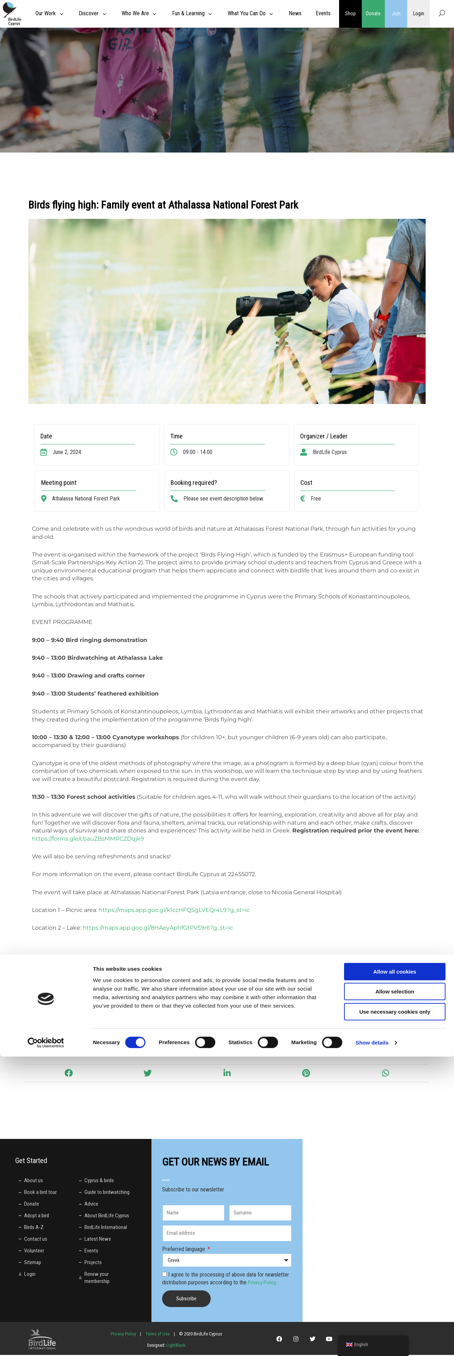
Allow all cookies (394, 1271)
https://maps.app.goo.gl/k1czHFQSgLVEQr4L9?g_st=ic (174, 910)
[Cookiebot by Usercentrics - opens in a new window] (46, 1342)
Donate (373, 13)
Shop (350, 13)
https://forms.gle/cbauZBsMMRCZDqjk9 (88, 838)
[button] (68, 1074)
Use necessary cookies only (394, 1311)
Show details (372, 1342)
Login (418, 13)
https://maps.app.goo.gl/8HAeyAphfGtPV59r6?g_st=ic (158, 927)
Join (396, 13)
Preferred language (184, 1250)
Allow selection (394, 1291)
